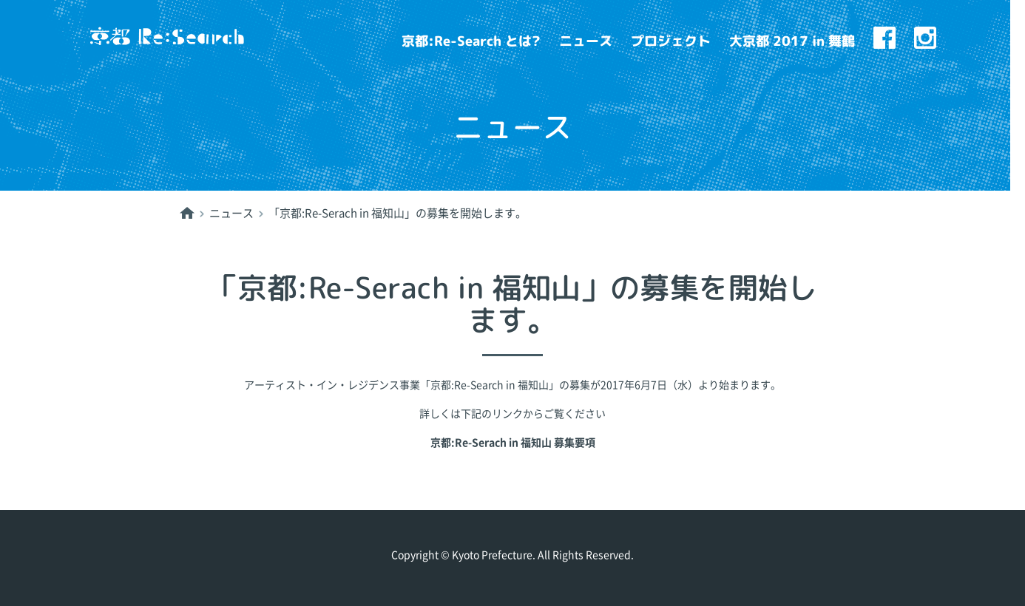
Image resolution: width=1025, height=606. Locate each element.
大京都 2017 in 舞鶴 (792, 41)
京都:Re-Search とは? (471, 41)
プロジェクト (671, 41)
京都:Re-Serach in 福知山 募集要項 (512, 443)
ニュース (585, 41)
